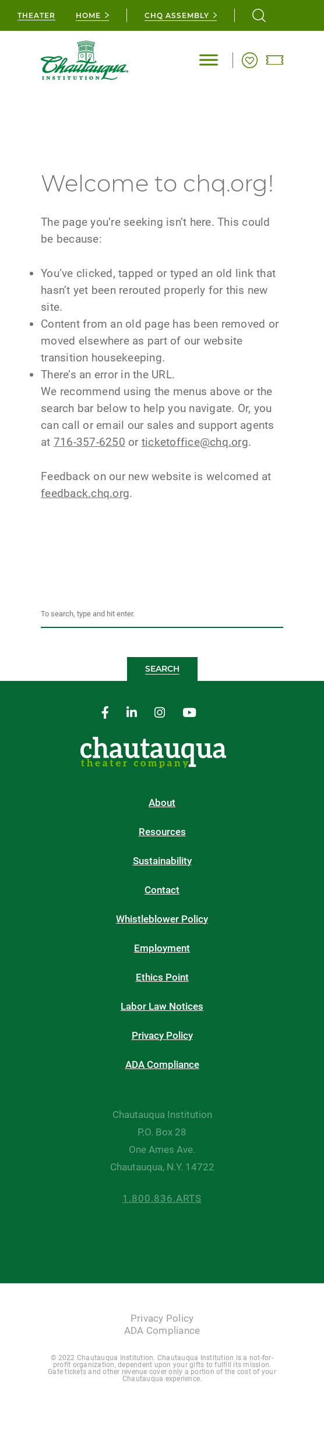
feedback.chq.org (85, 493)
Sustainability (162, 861)
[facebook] (105, 713)
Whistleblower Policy (162, 919)
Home (88, 15)
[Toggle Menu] (208, 60)
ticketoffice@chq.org (195, 442)
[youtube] (189, 713)
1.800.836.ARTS (162, 1198)
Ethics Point (162, 977)
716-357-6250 (89, 442)
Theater (36, 15)
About (162, 802)
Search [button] (162, 668)
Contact (162, 890)
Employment (162, 948)
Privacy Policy (162, 1035)
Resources (162, 831)
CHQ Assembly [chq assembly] (177, 15)
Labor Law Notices (162, 1006)
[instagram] (159, 713)
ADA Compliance (162, 1064)
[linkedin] (131, 713)
